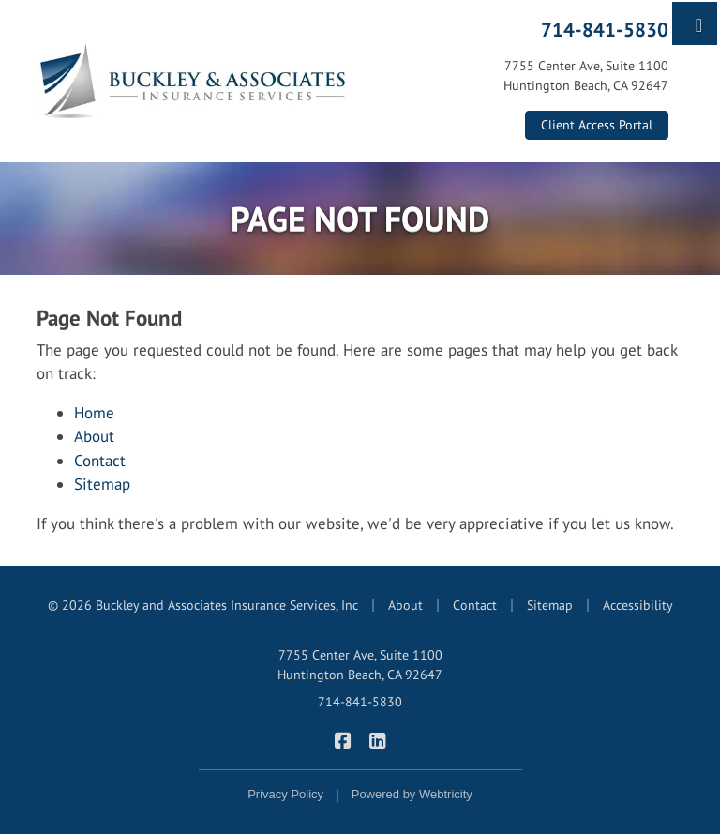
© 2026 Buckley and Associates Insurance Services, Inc (203, 605)
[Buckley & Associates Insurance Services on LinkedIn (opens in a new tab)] (377, 739)
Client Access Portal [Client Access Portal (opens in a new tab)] (596, 124)
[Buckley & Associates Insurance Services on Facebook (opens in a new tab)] (342, 739)
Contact (100, 460)
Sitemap (102, 484)
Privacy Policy (285, 794)
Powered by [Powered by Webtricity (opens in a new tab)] (412, 794)
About (94, 436)
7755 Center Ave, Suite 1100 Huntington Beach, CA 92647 (360, 664)
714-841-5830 (604, 29)
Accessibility (638, 605)
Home (94, 412)
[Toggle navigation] (699, 23)
